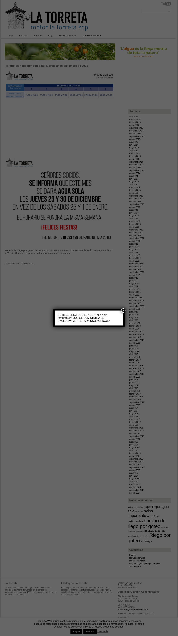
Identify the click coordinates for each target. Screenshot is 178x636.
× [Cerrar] (123, 310)
